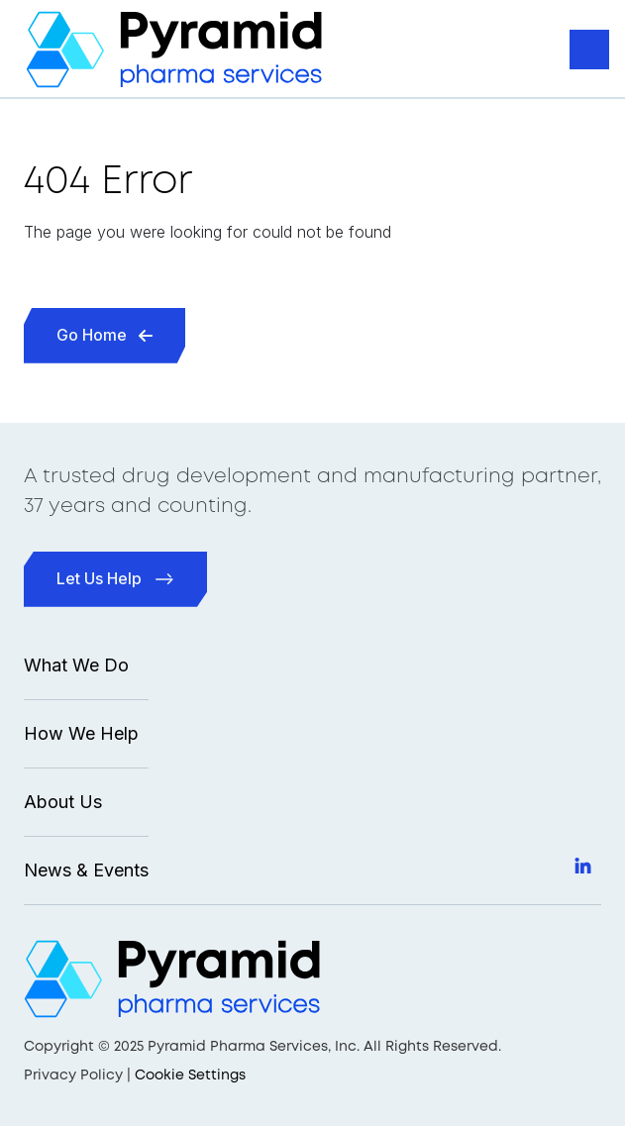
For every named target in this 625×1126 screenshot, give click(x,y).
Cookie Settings (190, 1075)
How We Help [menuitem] (81, 733)
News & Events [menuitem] (86, 870)
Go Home (104, 335)
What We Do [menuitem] (76, 665)
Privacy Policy (73, 1075)
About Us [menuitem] (63, 801)
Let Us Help (115, 578)
